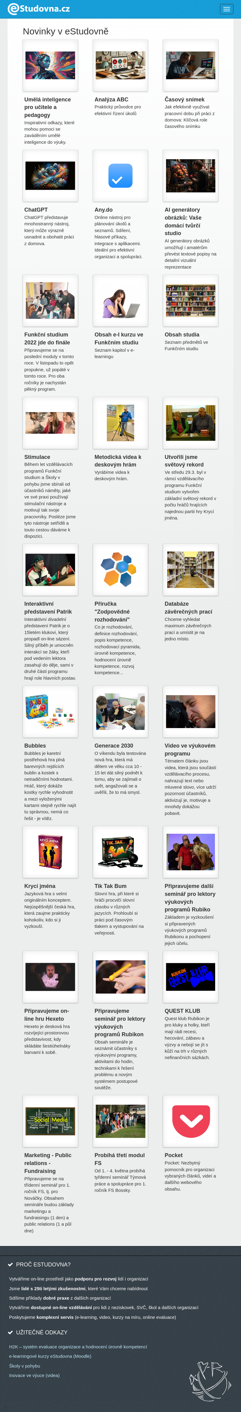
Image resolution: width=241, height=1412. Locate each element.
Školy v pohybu (24, 1365)
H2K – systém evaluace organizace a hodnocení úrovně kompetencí (78, 1346)
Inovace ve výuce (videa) (34, 1375)
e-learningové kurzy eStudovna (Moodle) (50, 1356)
